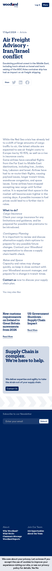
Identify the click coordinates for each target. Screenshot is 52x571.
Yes (33, 567)
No (37, 567)
